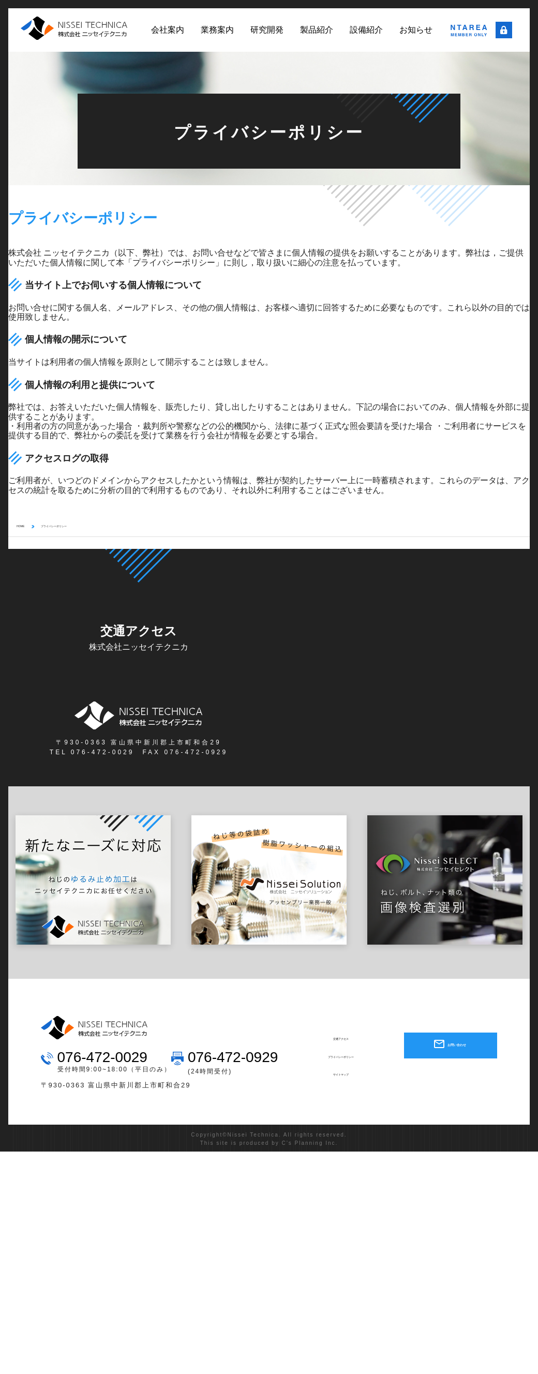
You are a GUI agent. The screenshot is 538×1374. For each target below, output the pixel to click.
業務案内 (217, 29)
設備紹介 (366, 29)
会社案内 (167, 29)
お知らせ (415, 29)
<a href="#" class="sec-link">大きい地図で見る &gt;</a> (399, 671)
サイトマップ (341, 1077)
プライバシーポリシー (83, 528)
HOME (26, 528)
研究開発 (266, 29)
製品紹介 (316, 29)
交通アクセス (341, 1042)
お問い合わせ (455, 1048)
